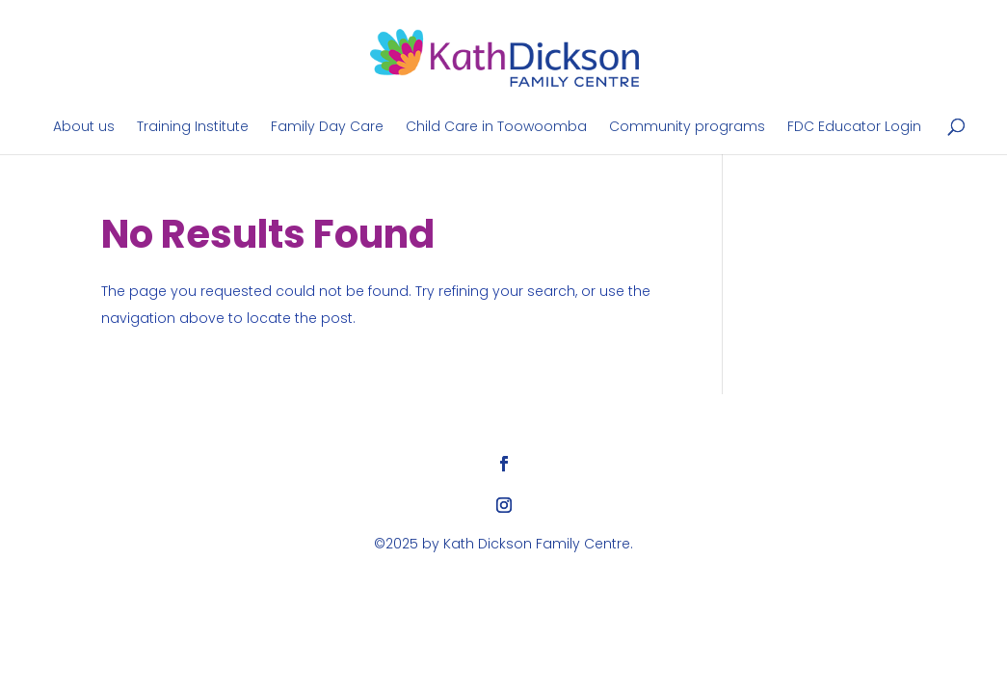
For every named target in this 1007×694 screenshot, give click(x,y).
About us (84, 128)
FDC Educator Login (854, 128)
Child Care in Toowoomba (496, 128)
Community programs (687, 128)
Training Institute (193, 128)
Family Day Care (327, 128)
